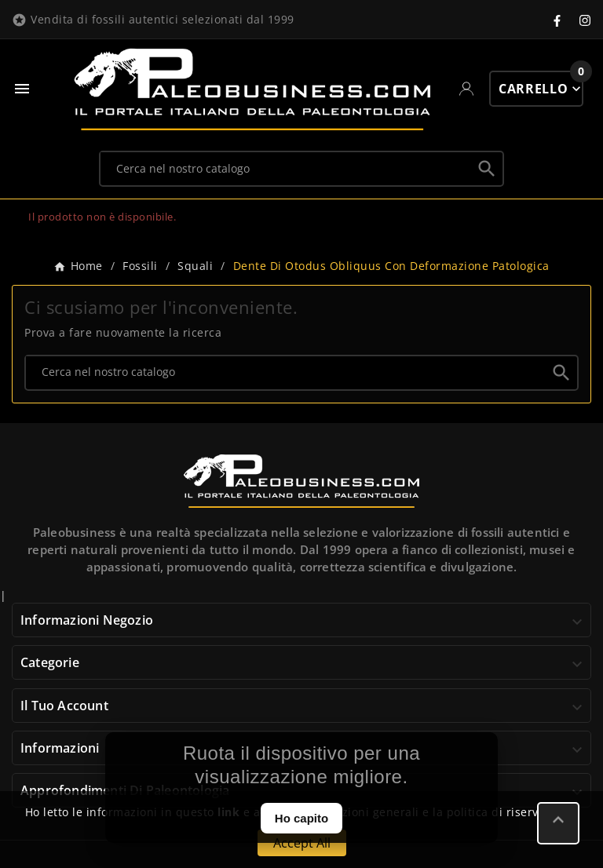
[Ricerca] (286, 168)
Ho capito (301, 818)
